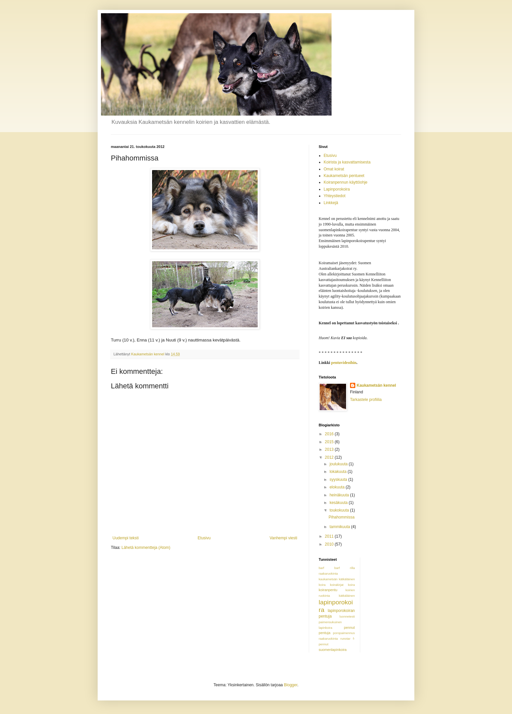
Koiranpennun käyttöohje (346, 182)
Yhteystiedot (334, 196)
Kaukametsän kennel (376, 385)
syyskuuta (339, 479)
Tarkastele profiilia (366, 399)
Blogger (291, 685)
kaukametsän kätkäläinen (337, 579)
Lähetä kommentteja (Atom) (145, 547)
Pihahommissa (342, 517)
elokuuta (338, 487)
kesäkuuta (339, 502)
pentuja (324, 633)
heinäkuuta (340, 495)
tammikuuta (340, 526)
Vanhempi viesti (283, 538)
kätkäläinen (347, 595)
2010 (330, 544)
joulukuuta (339, 464)
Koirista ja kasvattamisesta (347, 162)
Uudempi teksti (125, 538)
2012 (330, 457)
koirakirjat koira (342, 585)
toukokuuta (340, 510)
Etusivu (204, 538)
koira (322, 585)
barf (321, 568)
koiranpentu (328, 590)
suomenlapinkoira (333, 650)
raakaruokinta (328, 638)
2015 (330, 442)
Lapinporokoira (337, 189)
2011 (330, 536)
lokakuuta (339, 471)
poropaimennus (344, 633)
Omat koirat (334, 169)
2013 (330, 449)
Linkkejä (331, 202)
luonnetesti (347, 616)
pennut (349, 627)
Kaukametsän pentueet (344, 175)
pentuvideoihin (344, 362)
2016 (330, 434)
